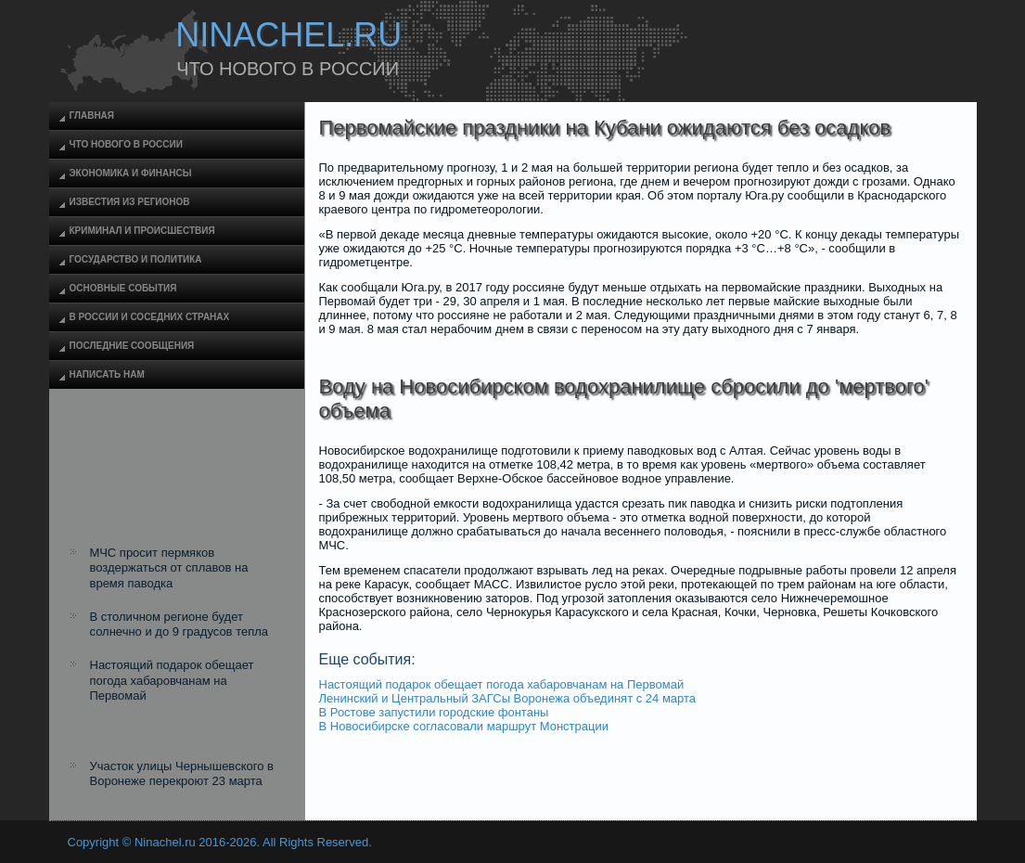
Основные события (123, 288)
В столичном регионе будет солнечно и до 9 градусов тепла (179, 624)
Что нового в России (126, 144)
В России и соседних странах (150, 317)
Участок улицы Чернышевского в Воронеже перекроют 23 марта (182, 773)
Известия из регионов (130, 202)
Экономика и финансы (131, 173)
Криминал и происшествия (142, 230)
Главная (92, 115)
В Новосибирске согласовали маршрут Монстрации (464, 726)
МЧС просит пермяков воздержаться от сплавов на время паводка (169, 568)
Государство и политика (136, 259)
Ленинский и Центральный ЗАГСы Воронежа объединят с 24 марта (508, 698)
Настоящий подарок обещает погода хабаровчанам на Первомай (172, 680)
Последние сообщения (132, 346)
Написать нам (107, 374)
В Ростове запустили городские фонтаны (434, 712)
